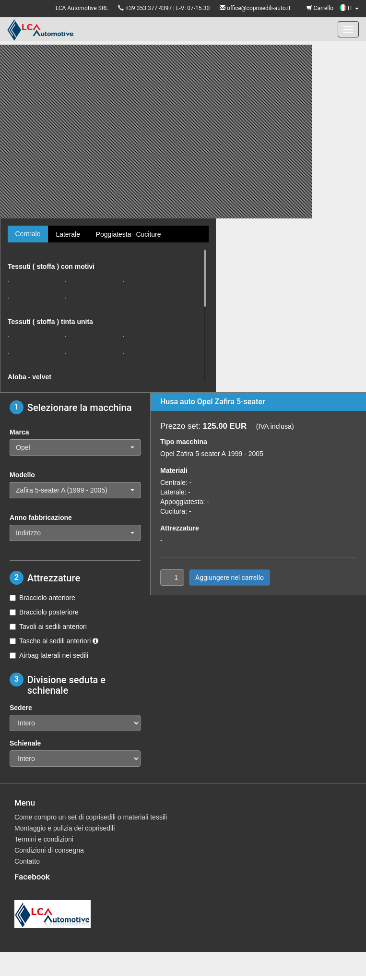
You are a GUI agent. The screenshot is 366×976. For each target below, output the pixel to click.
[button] (75, 447)
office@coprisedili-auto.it (259, 8)
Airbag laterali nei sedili (49, 655)
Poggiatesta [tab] (112, 234)
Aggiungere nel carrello (229, 577)
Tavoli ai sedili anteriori (48, 626)
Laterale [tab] (68, 234)
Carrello (320, 8)
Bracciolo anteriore (42, 598)
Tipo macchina (183, 442)
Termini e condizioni (43, 839)
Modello (22, 475)
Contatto (27, 861)
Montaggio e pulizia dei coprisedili (64, 828)
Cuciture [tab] (148, 234)
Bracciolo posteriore (44, 612)
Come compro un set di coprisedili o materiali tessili (90, 817)
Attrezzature (179, 528)
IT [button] (349, 8)
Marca (19, 432)
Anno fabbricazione (41, 517)
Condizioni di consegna (49, 850)
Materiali (174, 470)
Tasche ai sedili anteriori (54, 641)
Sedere (21, 707)
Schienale (25, 743)
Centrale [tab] (27, 234)
